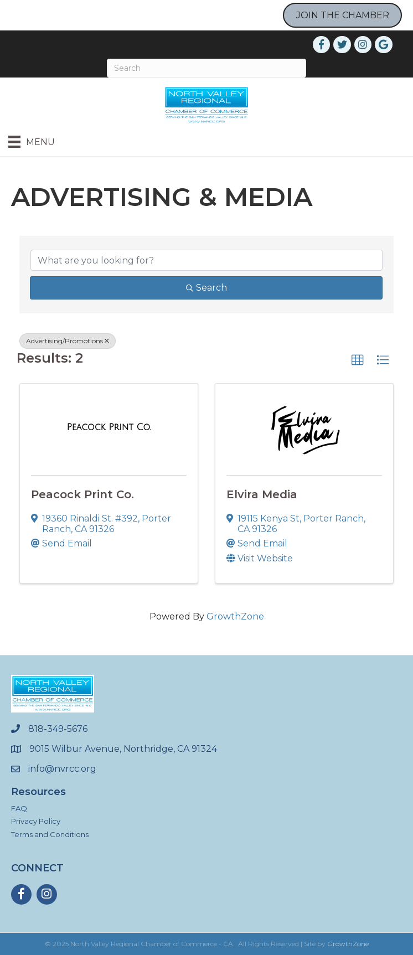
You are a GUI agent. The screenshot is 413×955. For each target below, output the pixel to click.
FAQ (19, 808)
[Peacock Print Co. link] (109, 427)
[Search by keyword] (206, 260)
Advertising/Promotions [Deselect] (67, 341)
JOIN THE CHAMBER (342, 15)
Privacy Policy (35, 821)
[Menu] (31, 141)
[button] (358, 360)
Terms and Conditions (50, 834)
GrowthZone (235, 616)
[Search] (206, 68)
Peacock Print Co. (82, 494)
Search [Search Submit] (206, 287)
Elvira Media (261, 494)
